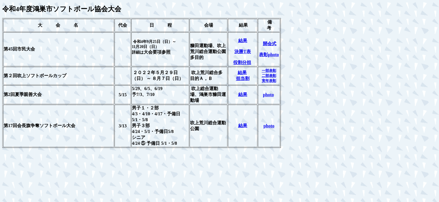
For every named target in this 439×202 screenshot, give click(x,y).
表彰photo (269, 54)
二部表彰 (269, 76)
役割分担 (242, 62)
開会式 (269, 43)
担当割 (242, 78)
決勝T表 (242, 51)
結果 (242, 40)
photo (268, 94)
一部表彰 (269, 70)
